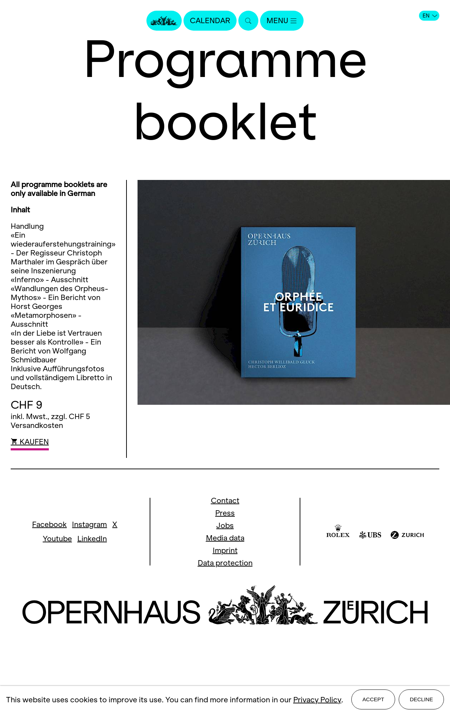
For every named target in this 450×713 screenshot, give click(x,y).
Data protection (225, 563)
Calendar (210, 20)
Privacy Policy (317, 700)
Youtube (57, 538)
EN (430, 16)
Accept (373, 699)
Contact (225, 500)
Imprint (225, 550)
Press (225, 513)
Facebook (49, 524)
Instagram (89, 524)
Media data (225, 538)
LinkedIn (92, 538)
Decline (421, 699)
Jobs (225, 525)
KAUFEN (30, 442)
